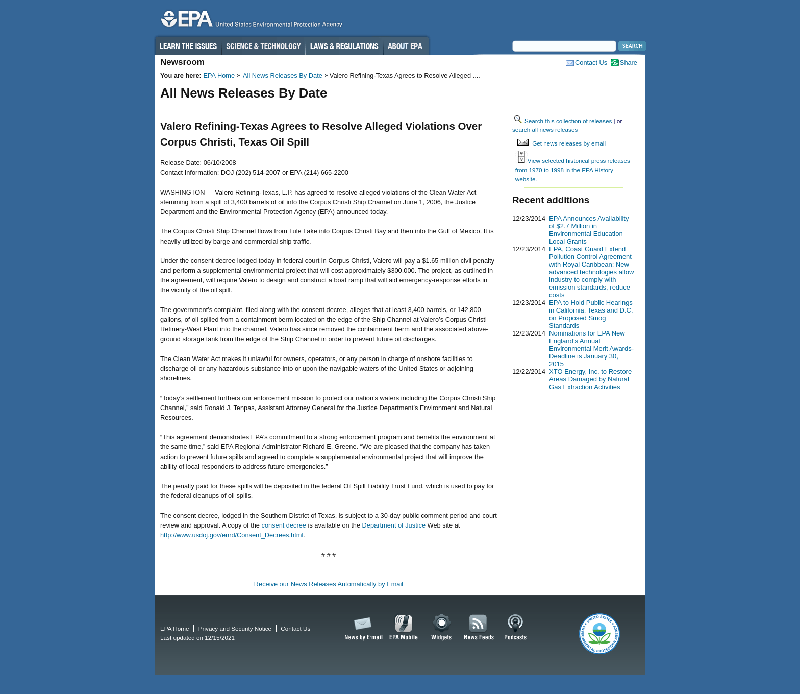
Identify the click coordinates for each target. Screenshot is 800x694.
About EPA (406, 46)
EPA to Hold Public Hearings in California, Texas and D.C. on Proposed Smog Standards (591, 314)
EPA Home (219, 75)
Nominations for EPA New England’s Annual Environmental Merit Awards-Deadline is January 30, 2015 (591, 348)
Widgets (442, 627)
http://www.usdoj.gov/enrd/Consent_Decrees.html (231, 535)
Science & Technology (263, 46)
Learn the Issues (188, 46)
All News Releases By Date (282, 75)
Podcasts (515, 627)
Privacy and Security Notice (234, 628)
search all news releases (545, 129)
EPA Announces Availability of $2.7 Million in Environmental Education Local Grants (589, 229)
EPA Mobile (404, 627)
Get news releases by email (569, 143)
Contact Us (591, 62)
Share (628, 62)
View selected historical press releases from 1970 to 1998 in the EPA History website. (572, 169)
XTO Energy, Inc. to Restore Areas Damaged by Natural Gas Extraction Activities (590, 379)
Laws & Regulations (344, 46)
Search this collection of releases (568, 120)
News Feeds (479, 627)
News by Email (362, 627)
